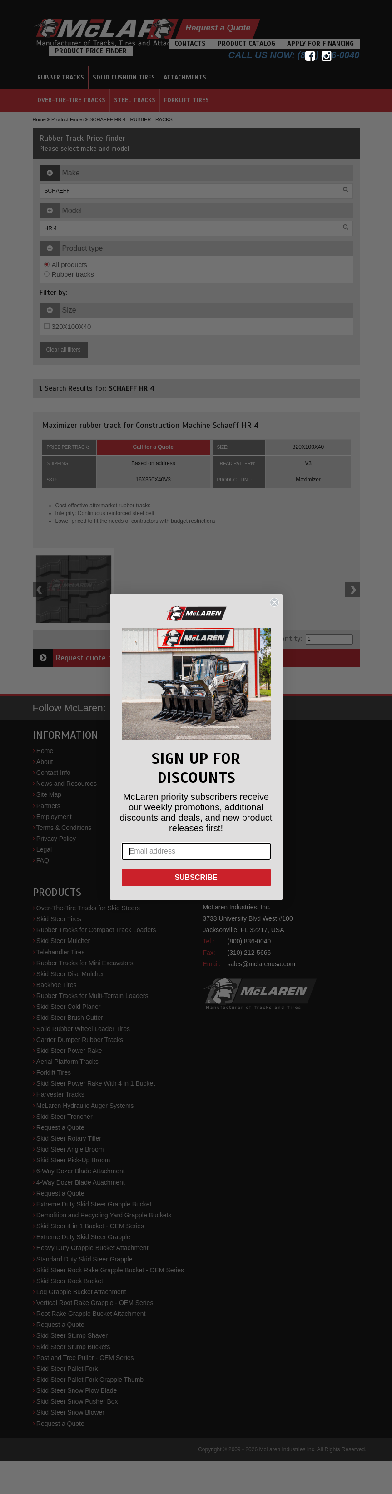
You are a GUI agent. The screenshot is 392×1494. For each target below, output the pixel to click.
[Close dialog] (274, 602)
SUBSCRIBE (195, 877)
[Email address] (196, 851)
